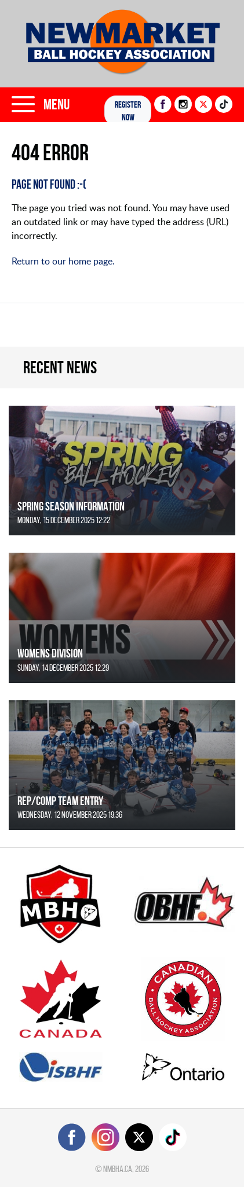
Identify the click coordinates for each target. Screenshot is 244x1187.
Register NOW (128, 111)
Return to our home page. (63, 261)
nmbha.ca (117, 1169)
